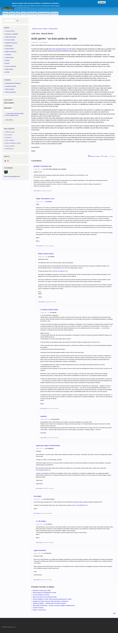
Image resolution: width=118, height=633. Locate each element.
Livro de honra (8, 134)
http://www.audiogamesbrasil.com (59, 49)
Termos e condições (10, 145)
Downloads (8, 54)
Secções (6, 27)
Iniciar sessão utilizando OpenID (15, 113)
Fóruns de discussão (10, 66)
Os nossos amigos (10, 40)
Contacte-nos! (8, 137)
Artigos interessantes (10, 37)
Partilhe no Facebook (94, 156)
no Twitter (104, 156)
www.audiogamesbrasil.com (43, 470)
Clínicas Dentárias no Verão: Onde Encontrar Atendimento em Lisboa (52, 599)
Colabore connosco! (10, 132)
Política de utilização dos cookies (13, 143)
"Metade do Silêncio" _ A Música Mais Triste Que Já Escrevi (49, 603)
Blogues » (46, 28)
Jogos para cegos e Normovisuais (48, 445)
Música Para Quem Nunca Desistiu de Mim (45, 597)
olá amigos (37, 496)
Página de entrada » (37, 28)
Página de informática (10, 51)
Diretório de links (9, 48)
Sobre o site (54, 13)
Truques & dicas (9, 57)
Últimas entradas (31, 13)
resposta (43, 416)
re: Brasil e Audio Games (49, 310)
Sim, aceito (102, 1)
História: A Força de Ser (39, 610)
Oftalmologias (8, 45)
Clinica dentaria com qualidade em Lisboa (44, 592)
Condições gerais (9, 148)
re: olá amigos (41, 521)
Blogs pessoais (9, 69)
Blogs (17, 13)
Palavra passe (8, 108)
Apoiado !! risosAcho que (42, 166)
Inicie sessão (37, 190)
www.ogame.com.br (63, 271)
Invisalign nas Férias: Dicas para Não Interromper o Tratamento (50, 601)
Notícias (5, 13)
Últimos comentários (43, 13)
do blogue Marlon (53, 28)
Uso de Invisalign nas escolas (41, 594)
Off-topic (7, 72)
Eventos (12, 13)
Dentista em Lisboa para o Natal (42, 590)
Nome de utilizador (9, 103)
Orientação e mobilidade (11, 34)
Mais (114, 613)
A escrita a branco (9, 31)
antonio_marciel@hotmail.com (80, 505)
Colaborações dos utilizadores (13, 83)
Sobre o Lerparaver (9, 140)
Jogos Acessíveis (40, 550)
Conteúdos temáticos (10, 86)
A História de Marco (38, 607)
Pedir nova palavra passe (11, 115)
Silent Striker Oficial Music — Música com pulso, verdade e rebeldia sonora (54, 605)
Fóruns (23, 13)
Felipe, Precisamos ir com (45, 199)
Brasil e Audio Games (46, 254)
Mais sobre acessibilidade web (12, 176)
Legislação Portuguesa (11, 42)
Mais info (57, 5)
